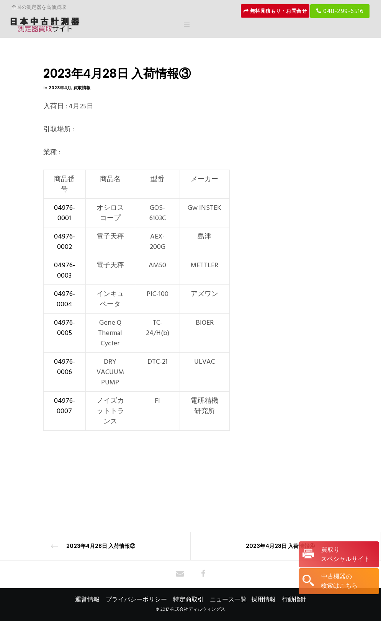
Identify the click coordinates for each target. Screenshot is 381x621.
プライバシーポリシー (136, 600)
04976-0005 (64, 327)
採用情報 (263, 600)
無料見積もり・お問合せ (275, 11)
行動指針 (294, 600)
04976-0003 (64, 270)
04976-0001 (64, 213)
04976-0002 (64, 241)
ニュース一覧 (228, 600)
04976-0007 (64, 406)
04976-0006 (64, 367)
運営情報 (87, 600)
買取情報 (82, 88)
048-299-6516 (339, 11)
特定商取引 (188, 600)
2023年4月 (60, 88)
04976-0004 (64, 299)
